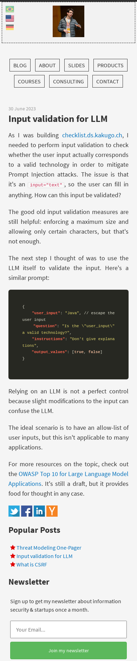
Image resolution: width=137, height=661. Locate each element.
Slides (76, 65)
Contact (107, 81)
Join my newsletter (68, 650)
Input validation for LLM (45, 555)
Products (110, 65)
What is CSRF (32, 564)
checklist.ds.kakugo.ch (92, 135)
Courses (29, 81)
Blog (20, 65)
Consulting (68, 81)
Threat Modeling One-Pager (49, 547)
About (47, 65)
